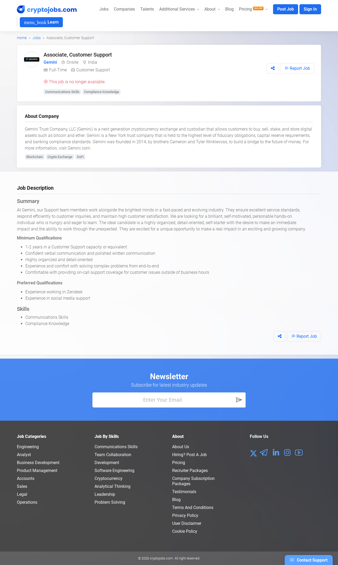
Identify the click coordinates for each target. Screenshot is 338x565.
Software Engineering (114, 470)
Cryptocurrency (109, 478)
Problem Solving (110, 502)
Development (107, 462)
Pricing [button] (252, 9)
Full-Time (58, 69)
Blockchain (34, 157)
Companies (124, 9)
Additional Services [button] (177, 9)
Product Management (37, 470)
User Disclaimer (186, 523)
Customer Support (93, 69)
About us (180, 446)
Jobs (104, 9)
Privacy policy (185, 515)
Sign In (310, 9)
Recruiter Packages (190, 470)
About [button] (210, 9)
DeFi (80, 157)
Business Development (38, 462)
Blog (229, 9)
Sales (22, 486)
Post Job (285, 9)
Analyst (24, 454)
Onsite (72, 62)
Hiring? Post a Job (189, 454)
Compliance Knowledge (101, 92)
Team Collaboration (113, 454)
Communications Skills (62, 92)
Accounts (25, 478)
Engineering (28, 446)
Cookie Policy (184, 531)
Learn (41, 22)
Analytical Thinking (112, 486)
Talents (147, 9)
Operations (27, 502)
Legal (22, 494)
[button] (273, 68)
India (92, 62)
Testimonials (184, 491)
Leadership (105, 494)
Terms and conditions (192, 507)
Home (22, 38)
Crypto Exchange (60, 157)
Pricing (178, 462)
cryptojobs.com (161, 558)
